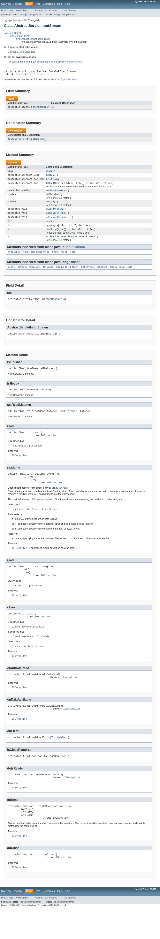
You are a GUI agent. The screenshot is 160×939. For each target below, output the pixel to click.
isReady (50, 205)
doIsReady (52, 181)
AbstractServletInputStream (26, 140)
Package (18, 4)
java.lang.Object (12, 33)
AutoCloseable (27, 51)
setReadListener (56, 242)
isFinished (52, 197)
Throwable (63, 221)
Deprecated (49, 4)
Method (37, 14)
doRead (50, 185)
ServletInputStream (29, 75)
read (48, 225)
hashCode (61, 273)
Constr (29, 14)
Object (74, 268)
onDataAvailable (56, 217)
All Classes (70, 10)
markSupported (40, 257)
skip (73, 257)
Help (67, 4)
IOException (49, 445)
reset (63, 257)
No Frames (51, 10)
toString (102, 273)
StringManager (40, 108)
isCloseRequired (56, 193)
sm (52, 108)
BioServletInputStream (45, 61)
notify (74, 273)
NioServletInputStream (70, 61)
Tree (37, 4)
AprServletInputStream (20, 61)
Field (22, 14)
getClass (48, 273)
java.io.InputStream (20, 36)
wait (113, 273)
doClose (50, 177)
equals (22, 273)
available (14, 257)
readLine (51, 234)
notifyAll (87, 273)
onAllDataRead (55, 212)
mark (25, 257)
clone (11, 273)
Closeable (13, 51)
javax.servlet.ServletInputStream (33, 39)
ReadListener (76, 242)
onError (50, 221)
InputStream (75, 252)
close (49, 173)
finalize (34, 273)
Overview (6, 4)
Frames (39, 10)
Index (60, 4)
